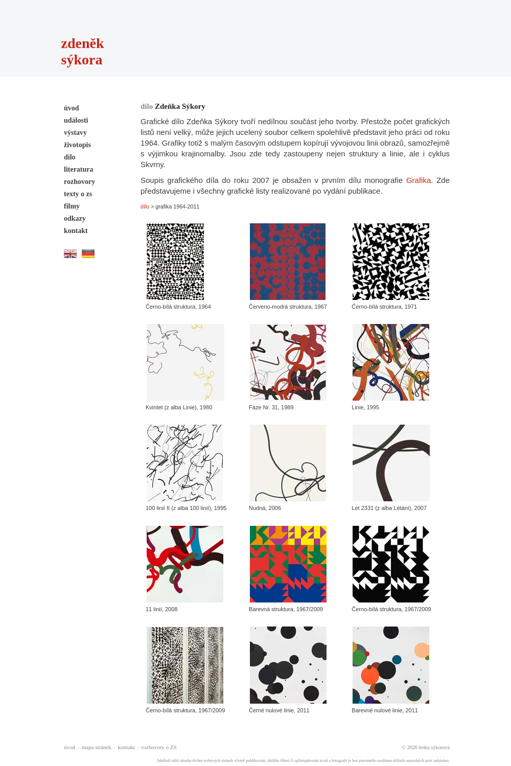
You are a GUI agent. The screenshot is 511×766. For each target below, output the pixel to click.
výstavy (75, 132)
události (76, 120)
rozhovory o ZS (159, 747)
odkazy (75, 218)
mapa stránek (96, 747)
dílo (70, 157)
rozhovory (79, 181)
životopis (77, 145)
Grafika (418, 180)
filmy (72, 206)
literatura (79, 169)
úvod (71, 108)
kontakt (76, 231)
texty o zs (78, 194)
